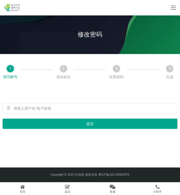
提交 (90, 124)
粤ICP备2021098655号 (114, 174)
